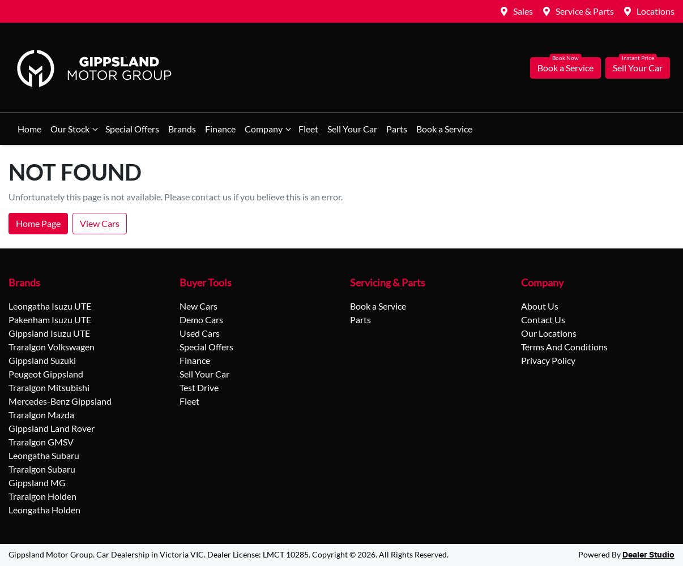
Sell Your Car (638, 67)
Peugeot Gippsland (45, 373)
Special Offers (132, 128)
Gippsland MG (37, 482)
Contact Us (543, 319)
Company (269, 129)
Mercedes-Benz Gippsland (60, 401)
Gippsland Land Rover (51, 428)
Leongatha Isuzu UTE (49, 306)
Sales (523, 11)
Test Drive (199, 387)
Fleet (308, 128)
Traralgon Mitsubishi (48, 387)
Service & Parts (585, 11)
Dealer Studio (648, 555)
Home (29, 128)
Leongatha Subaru (43, 455)
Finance (220, 128)
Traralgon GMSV (41, 441)
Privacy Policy (548, 360)
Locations (656, 11)
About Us (539, 306)
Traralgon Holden (42, 496)
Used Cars (200, 333)
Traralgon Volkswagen (51, 346)
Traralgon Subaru (41, 469)
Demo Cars (201, 319)
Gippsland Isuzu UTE (49, 333)
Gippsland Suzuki (42, 360)
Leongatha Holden (44, 509)
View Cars (99, 223)
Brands (182, 128)
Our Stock (75, 129)
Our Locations (549, 333)
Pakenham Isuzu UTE (49, 319)
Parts (396, 128)
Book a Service (565, 67)
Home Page (38, 223)
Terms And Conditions (564, 346)
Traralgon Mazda (41, 414)
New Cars (198, 306)
